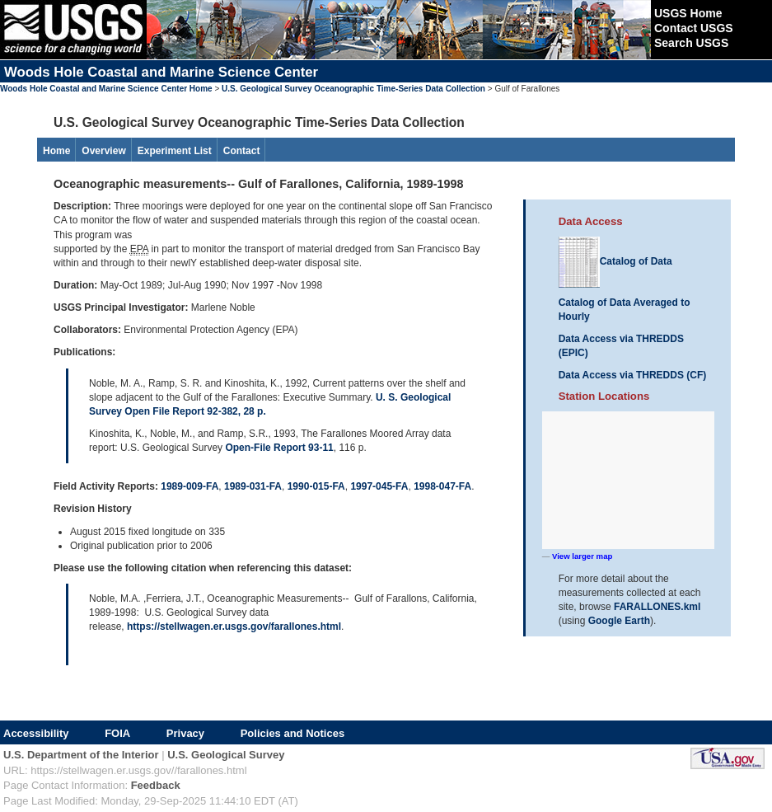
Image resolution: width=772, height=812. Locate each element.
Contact (241, 151)
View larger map (582, 556)
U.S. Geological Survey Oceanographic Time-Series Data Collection (353, 88)
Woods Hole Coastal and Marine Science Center (161, 72)
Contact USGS (693, 28)
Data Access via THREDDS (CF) (633, 375)
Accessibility (36, 733)
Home (56, 151)
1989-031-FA (253, 486)
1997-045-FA (379, 486)
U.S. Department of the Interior (81, 755)
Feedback (155, 785)
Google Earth (619, 621)
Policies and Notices (292, 733)
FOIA (117, 733)
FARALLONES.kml (657, 607)
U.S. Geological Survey (225, 755)
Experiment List (175, 151)
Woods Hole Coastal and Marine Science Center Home (106, 88)
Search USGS (691, 42)
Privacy (185, 733)
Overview (103, 151)
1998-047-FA (442, 486)
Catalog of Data (615, 261)
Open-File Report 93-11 (279, 447)
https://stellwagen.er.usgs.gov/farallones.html (234, 626)
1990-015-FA (316, 486)
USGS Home (688, 13)
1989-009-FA (189, 486)
